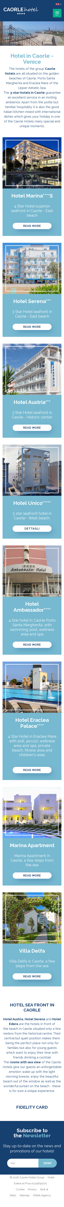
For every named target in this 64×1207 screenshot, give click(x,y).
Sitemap (25, 1195)
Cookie (20, 1189)
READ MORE (32, 226)
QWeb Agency (42, 1195)
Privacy (32, 1189)
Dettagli (32, 528)
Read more (32, 326)
